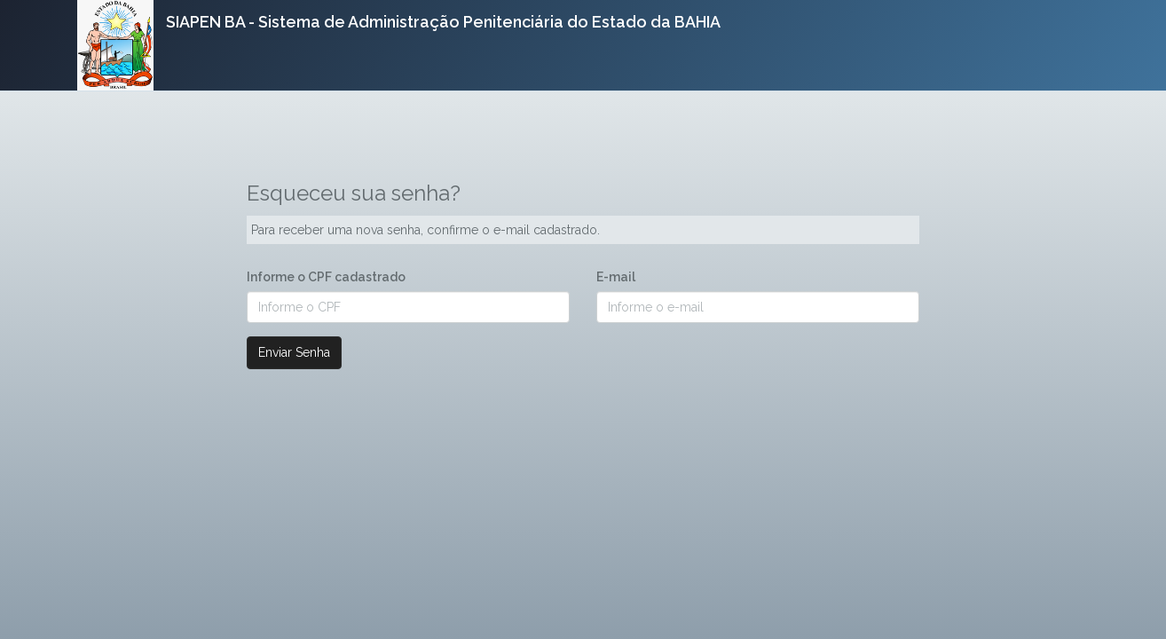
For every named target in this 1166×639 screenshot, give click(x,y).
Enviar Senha (294, 352)
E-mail (615, 277)
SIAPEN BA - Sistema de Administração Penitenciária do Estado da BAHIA (443, 21)
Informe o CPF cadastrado (326, 277)
